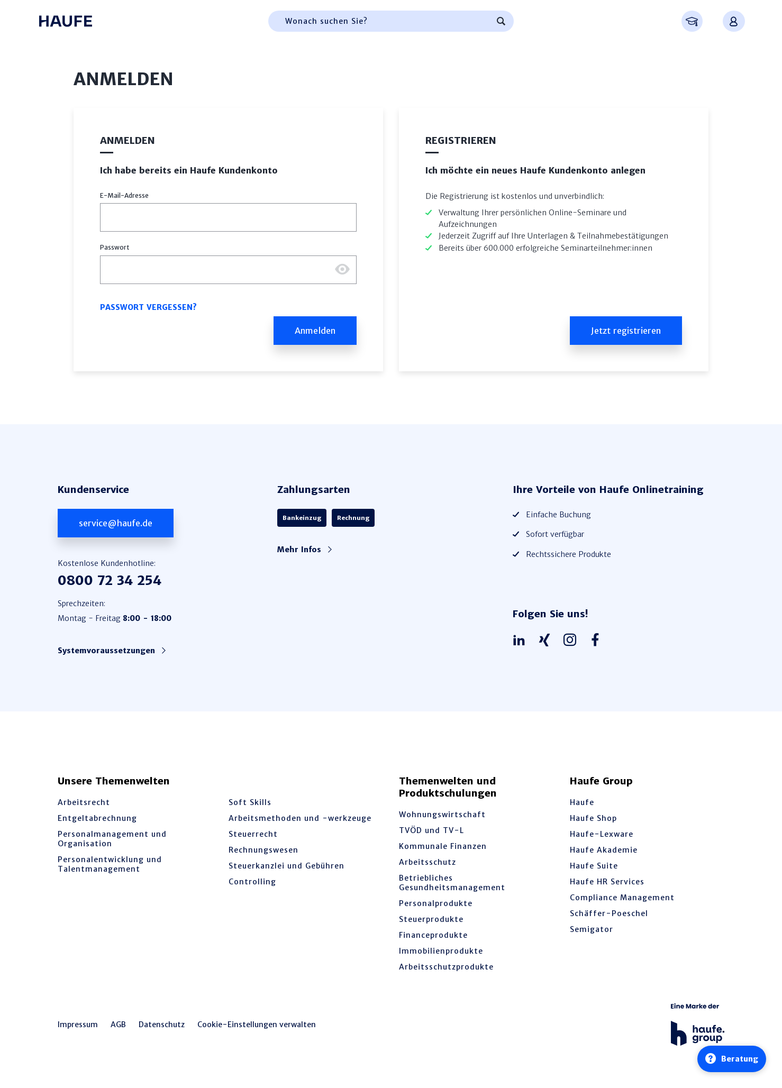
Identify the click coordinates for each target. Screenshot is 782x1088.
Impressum (78, 1024)
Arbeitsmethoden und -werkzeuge (300, 818)
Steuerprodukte (431, 919)
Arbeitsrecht (84, 802)
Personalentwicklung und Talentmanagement (110, 864)
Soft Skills (250, 802)
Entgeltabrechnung (97, 818)
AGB (118, 1024)
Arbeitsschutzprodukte (446, 967)
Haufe (582, 802)
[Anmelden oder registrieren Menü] (734, 21)
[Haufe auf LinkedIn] (522, 640)
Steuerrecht (253, 834)
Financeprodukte (433, 935)
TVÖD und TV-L (431, 830)
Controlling (252, 881)
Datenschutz (162, 1024)
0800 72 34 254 (109, 580)
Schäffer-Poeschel (609, 913)
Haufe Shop (593, 818)
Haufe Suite (594, 866)
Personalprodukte (435, 903)
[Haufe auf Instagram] (572, 640)
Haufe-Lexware (601, 834)
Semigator (591, 929)
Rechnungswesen (263, 850)
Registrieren (460, 140)
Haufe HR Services (607, 881)
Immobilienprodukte (441, 951)
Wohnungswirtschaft (442, 814)
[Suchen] (501, 21)
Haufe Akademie (604, 850)
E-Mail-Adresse (124, 195)
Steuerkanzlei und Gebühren (286, 866)
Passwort (114, 247)
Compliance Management (622, 897)
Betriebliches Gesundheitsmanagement (452, 882)
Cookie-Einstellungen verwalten (256, 1024)
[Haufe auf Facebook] (598, 640)
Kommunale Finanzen (443, 846)
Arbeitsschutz (427, 862)
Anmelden (127, 140)
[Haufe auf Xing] (547, 640)
